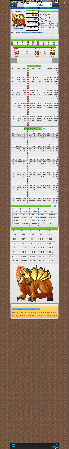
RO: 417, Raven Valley (34, 32)
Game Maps (13, 444)
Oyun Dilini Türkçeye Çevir (14, 3)
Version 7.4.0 (55, 2)
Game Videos (55, 444)
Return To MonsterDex (18, 11)
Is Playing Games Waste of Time (13, 6)
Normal (35, 18)
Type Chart (13, 446)
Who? (36, 25)
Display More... (40, 32)
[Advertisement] (34, 4)
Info (20, 1)
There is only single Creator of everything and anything (26, 309)
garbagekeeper (51, 27)
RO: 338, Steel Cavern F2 (26, 32)
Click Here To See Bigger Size (18, 28)
